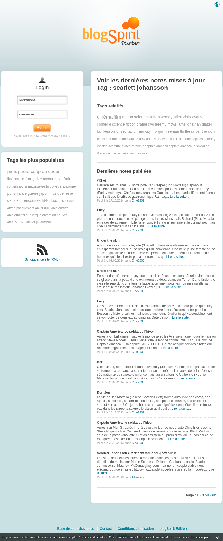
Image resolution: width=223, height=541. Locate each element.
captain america (156, 146)
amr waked (130, 139)
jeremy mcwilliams (170, 124)
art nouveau (60, 215)
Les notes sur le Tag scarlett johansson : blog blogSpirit (111, 30)
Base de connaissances (75, 529)
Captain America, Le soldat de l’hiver (125, 331)
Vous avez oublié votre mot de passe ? (42, 136)
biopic (139, 146)
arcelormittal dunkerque (24, 215)
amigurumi (42, 208)
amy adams (147, 139)
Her (100, 362)
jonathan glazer (199, 124)
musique (56, 193)
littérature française (24, 179)
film (117, 117)
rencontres (32, 201)
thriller (185, 131)
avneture (128, 146)
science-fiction (147, 117)
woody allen (171, 117)
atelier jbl (32, 222)
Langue (217, 4)
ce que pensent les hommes (126, 153)
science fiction (124, 124)
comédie (104, 124)
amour (48, 179)
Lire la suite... (179, 197)
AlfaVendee (139, 477)
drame (142, 124)
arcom (46, 215)
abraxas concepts (62, 201)
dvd (151, 124)
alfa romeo (113, 139)
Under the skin (108, 240)
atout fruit (62, 179)
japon (44, 193)
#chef (101, 139)
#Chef (101, 181)
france (21, 193)
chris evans (192, 117)
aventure (114, 146)
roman (12, 186)
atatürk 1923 (16, 222)
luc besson (106, 131)
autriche (46, 222)
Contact (106, 529)
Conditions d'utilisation (136, 529)
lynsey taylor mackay (133, 131)
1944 (45, 201)
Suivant (210, 495)
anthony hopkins (191, 139)
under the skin (203, 131)
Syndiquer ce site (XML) (42, 259)
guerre (33, 193)
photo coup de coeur (39, 171)
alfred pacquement (20, 208)
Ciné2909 (138, 200)
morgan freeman (165, 131)
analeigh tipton (167, 139)
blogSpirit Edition (173, 529)
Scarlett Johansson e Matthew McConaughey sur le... (138, 453)
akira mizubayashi (34, 186)
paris (12, 171)
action (127, 117)
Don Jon (103, 392)
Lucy (101, 210)
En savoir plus (200, 537)
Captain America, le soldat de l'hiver (125, 423)
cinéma (105, 117)
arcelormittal (60, 208)
